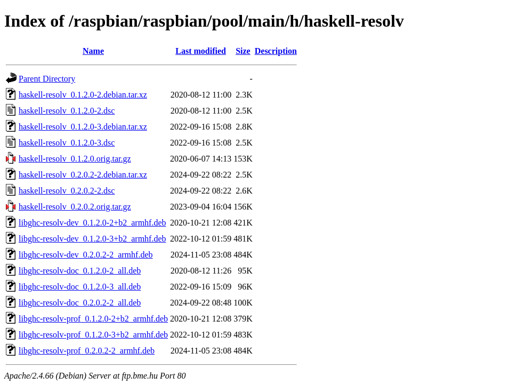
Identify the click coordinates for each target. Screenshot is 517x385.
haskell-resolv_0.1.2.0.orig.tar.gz (75, 158)
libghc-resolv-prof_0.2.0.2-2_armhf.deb (87, 350)
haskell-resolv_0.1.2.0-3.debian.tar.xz (83, 126)
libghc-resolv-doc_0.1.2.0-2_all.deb (80, 270)
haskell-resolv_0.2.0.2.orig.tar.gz (75, 206)
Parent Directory (47, 78)
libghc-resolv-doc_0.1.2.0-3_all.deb (80, 286)
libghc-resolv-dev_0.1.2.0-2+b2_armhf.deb (92, 222)
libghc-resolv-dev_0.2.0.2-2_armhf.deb (85, 254)
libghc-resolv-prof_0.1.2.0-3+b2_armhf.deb (93, 334)
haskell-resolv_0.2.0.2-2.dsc (67, 190)
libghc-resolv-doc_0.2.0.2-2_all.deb (80, 302)
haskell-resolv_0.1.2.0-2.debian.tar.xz (83, 94)
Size (243, 50)
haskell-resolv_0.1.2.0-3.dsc (67, 142)
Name (93, 50)
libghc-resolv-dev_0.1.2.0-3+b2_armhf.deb (92, 238)
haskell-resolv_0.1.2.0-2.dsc (67, 110)
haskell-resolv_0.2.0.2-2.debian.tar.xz (83, 174)
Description (276, 50)
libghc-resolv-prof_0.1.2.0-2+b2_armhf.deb (93, 318)
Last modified (200, 50)
